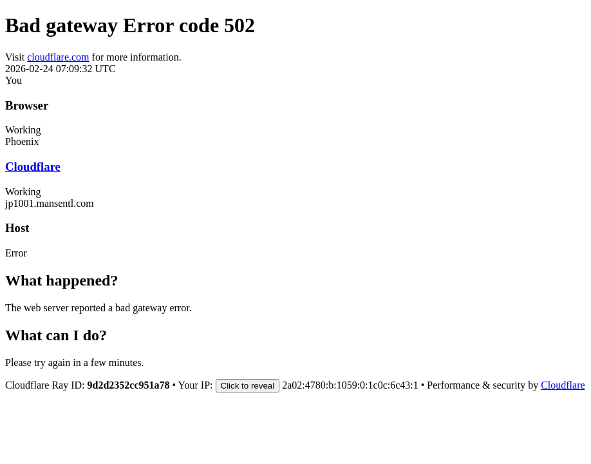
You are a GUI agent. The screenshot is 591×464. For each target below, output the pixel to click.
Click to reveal (248, 386)
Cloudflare (33, 166)
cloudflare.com (58, 57)
